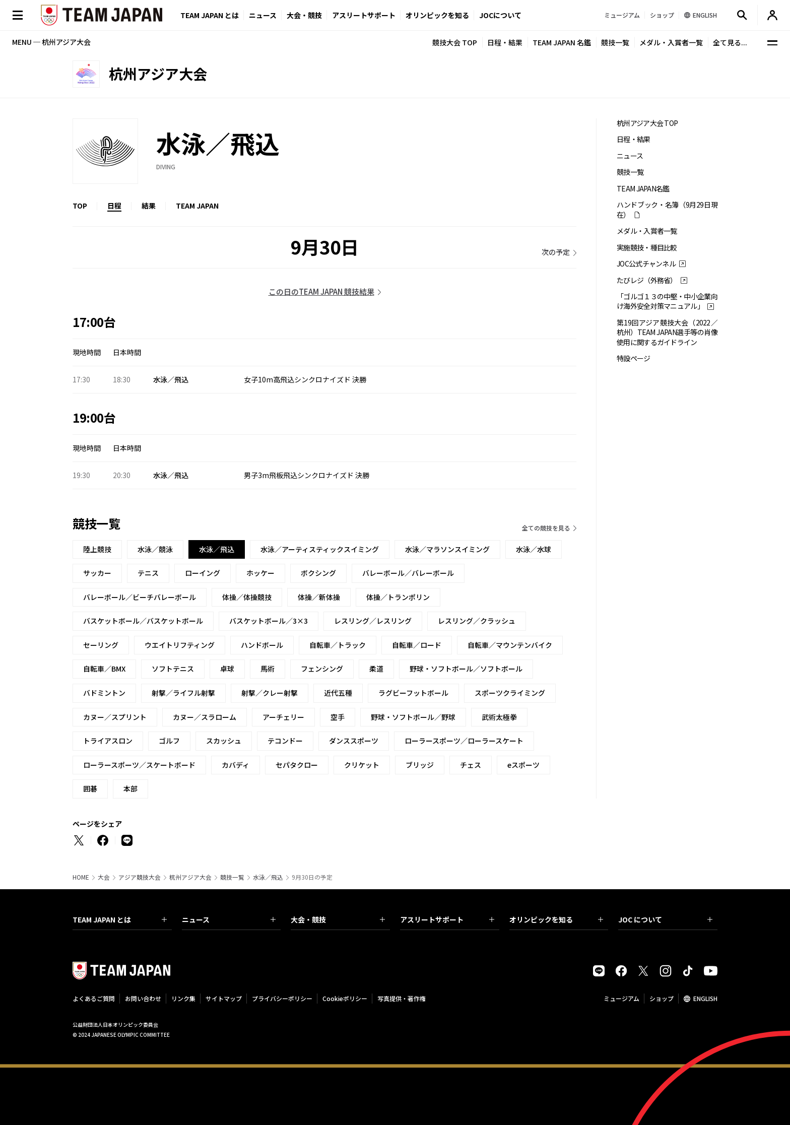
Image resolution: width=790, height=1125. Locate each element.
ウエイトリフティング (180, 645)
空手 (338, 717)
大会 (104, 877)
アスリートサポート (364, 15)
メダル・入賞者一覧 (671, 42)
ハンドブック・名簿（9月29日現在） (667, 209)
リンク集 (183, 998)
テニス (148, 573)
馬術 (267, 669)
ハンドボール (262, 645)
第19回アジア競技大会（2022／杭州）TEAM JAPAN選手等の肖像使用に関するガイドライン (667, 332)
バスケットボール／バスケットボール (143, 621)
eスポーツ (523, 765)
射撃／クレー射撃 (269, 693)
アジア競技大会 (139, 877)
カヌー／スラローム (204, 717)
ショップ (661, 998)
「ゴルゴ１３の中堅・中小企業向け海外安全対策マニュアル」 (667, 301)
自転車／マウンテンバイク (510, 645)
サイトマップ (224, 998)
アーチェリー (283, 717)
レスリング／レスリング (373, 621)
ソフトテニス (173, 669)
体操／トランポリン (398, 597)
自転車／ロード (416, 645)
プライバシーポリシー (282, 998)
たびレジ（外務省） (647, 280)
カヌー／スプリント (115, 717)
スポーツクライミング (510, 693)
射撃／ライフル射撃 (183, 693)
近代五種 (338, 693)
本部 (130, 788)
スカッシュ (223, 741)
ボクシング (318, 573)
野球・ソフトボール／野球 (413, 717)
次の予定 (556, 252)
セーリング (100, 645)
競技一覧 (615, 42)
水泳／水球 (533, 549)
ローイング (202, 573)
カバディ (235, 765)
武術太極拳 (499, 717)
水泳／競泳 (155, 549)
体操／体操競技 (247, 597)
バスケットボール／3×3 (268, 621)
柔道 (376, 669)
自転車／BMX (104, 669)
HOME (81, 877)
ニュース (263, 15)
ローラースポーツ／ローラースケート (464, 741)
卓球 (227, 669)
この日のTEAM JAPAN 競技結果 (321, 291)
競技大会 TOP (454, 42)
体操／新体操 (319, 597)
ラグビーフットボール (413, 693)
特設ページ (633, 358)
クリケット (361, 765)
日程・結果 (504, 42)
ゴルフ (169, 741)
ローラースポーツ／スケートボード (139, 765)
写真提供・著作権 (401, 998)
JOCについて (500, 15)
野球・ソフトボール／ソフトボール (466, 669)
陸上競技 (97, 549)
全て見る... (730, 42)
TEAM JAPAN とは (120, 919)
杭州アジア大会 (190, 877)
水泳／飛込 (268, 877)
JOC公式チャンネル (646, 264)
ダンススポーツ (353, 741)
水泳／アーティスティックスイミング (319, 549)
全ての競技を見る (546, 527)
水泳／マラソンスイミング (447, 549)
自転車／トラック (337, 645)
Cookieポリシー (344, 998)
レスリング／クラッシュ (476, 621)
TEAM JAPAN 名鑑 (562, 42)
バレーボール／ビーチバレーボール (139, 597)
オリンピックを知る (437, 15)
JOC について (665, 919)
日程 (114, 206)
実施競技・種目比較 (647, 247)
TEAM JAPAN (197, 206)
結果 (149, 206)
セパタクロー (297, 765)
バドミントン (104, 693)
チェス (470, 765)
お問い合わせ (143, 998)
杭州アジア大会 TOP (647, 123)
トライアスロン (108, 741)
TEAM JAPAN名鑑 (643, 188)
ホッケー (260, 573)
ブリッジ (420, 765)
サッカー (97, 573)
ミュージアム (621, 998)
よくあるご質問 (94, 998)
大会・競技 (338, 919)
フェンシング (322, 669)
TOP (80, 206)
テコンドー (285, 741)
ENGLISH (705, 998)
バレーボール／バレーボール (408, 573)
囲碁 (90, 788)
